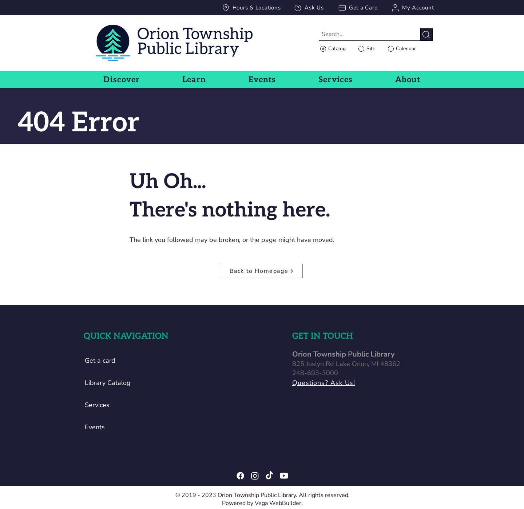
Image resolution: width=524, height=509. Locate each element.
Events (95, 427)
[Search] (426, 34)
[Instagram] (255, 476)
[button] (122, 79)
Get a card (100, 360)
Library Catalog (108, 382)
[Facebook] (240, 476)
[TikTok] (269, 476)
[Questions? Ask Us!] (348, 383)
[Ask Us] (308, 7)
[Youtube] (284, 476)
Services (97, 405)
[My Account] (412, 7)
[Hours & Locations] (250, 7)
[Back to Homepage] (262, 271)
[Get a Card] (357, 7)
